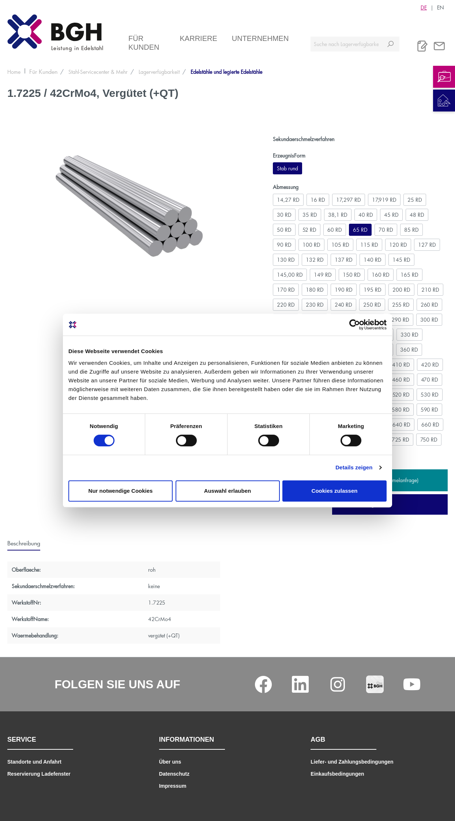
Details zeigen (353, 467)
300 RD (429, 319)
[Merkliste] (422, 46)
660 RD (430, 424)
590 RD (429, 409)
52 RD (309, 229)
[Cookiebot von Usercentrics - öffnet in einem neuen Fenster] (355, 324)
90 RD (284, 244)
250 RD (372, 304)
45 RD (391, 214)
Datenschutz (174, 774)
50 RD (284, 229)
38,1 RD (337, 214)
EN (440, 7)
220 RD (286, 304)
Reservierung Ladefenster (39, 774)
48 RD (417, 214)
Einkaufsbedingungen (337, 774)
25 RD (414, 199)
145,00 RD (290, 274)
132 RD (315, 259)
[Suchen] (390, 44)
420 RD (430, 364)
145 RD (401, 259)
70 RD (386, 229)
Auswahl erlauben (227, 491)
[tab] (23, 543)
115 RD (369, 244)
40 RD (365, 214)
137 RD (344, 259)
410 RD (401, 364)
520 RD (401, 394)
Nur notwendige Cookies (121, 491)
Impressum (173, 786)
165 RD (409, 274)
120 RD (398, 244)
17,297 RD (348, 199)
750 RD (428, 439)
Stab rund (287, 168)
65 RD (360, 229)
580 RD (401, 409)
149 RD (323, 274)
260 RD (429, 304)
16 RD (318, 199)
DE (424, 7)
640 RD (401, 424)
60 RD (334, 229)
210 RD (430, 289)
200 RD (401, 289)
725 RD (400, 439)
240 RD (343, 304)
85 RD (411, 229)
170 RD (286, 289)
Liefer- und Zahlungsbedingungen (352, 762)
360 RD (409, 349)
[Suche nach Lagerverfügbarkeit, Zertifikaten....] (346, 44)
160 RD (381, 274)
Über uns (170, 762)
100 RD (311, 244)
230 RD (315, 304)
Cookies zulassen (335, 491)
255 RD (401, 304)
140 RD (372, 259)
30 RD (284, 214)
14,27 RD (288, 199)
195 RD (372, 289)
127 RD (427, 244)
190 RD (344, 289)
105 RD (340, 244)
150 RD (352, 274)
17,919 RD (384, 199)
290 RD (400, 319)
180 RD (315, 289)
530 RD (430, 394)
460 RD (401, 379)
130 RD (286, 259)
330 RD (409, 334)
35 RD (309, 214)
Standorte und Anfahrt (34, 762)
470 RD (429, 379)
